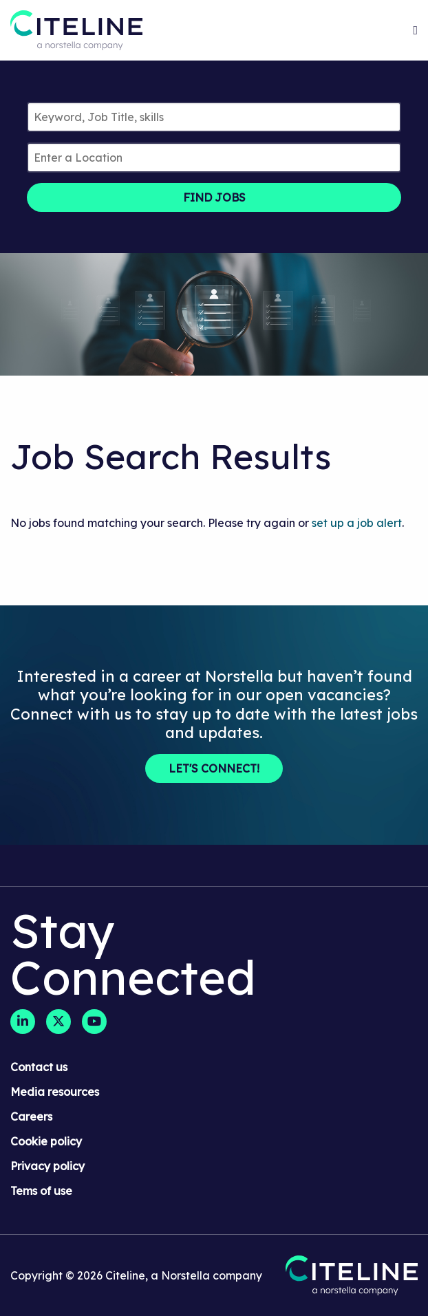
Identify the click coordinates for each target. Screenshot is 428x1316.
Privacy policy (47, 1166)
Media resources (54, 1092)
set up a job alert (357, 523)
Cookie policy (46, 1141)
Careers (31, 1116)
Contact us (38, 1067)
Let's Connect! (214, 768)
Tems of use (41, 1191)
